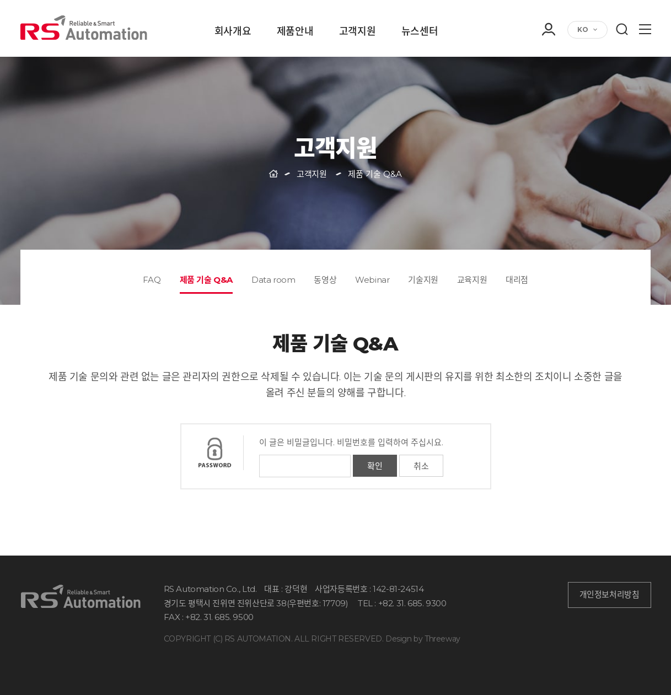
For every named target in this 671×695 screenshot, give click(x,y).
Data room (273, 279)
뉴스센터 (419, 31)
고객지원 (357, 31)
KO (582, 29)
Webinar (372, 279)
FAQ (152, 279)
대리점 (517, 279)
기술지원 (423, 279)
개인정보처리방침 (609, 595)
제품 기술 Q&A (206, 279)
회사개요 (232, 31)
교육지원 (472, 279)
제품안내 (295, 31)
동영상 (325, 279)
